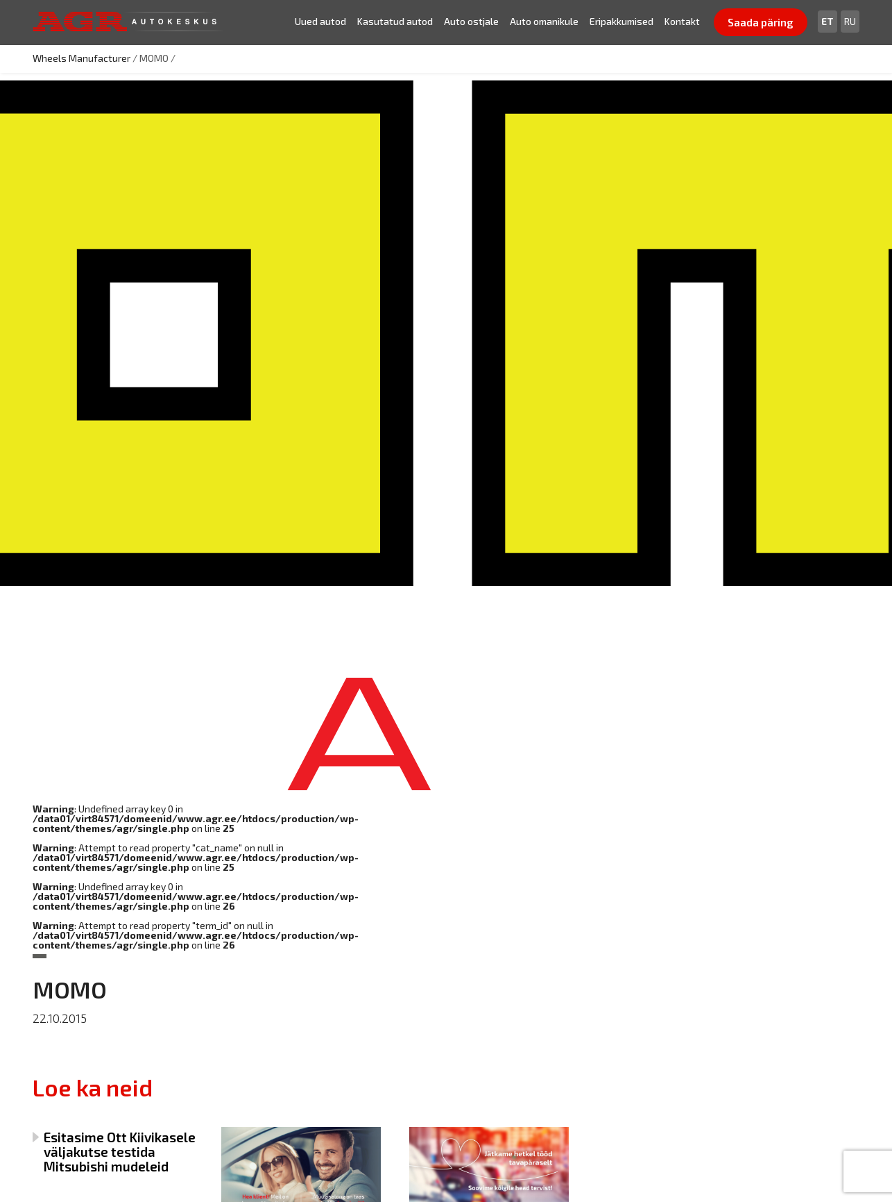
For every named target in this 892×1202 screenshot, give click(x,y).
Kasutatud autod (395, 21)
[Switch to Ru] (850, 21)
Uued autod (320, 21)
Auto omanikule (544, 21)
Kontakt (682, 21)
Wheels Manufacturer (81, 58)
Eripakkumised (621, 21)
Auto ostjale (471, 21)
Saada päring (761, 22)
